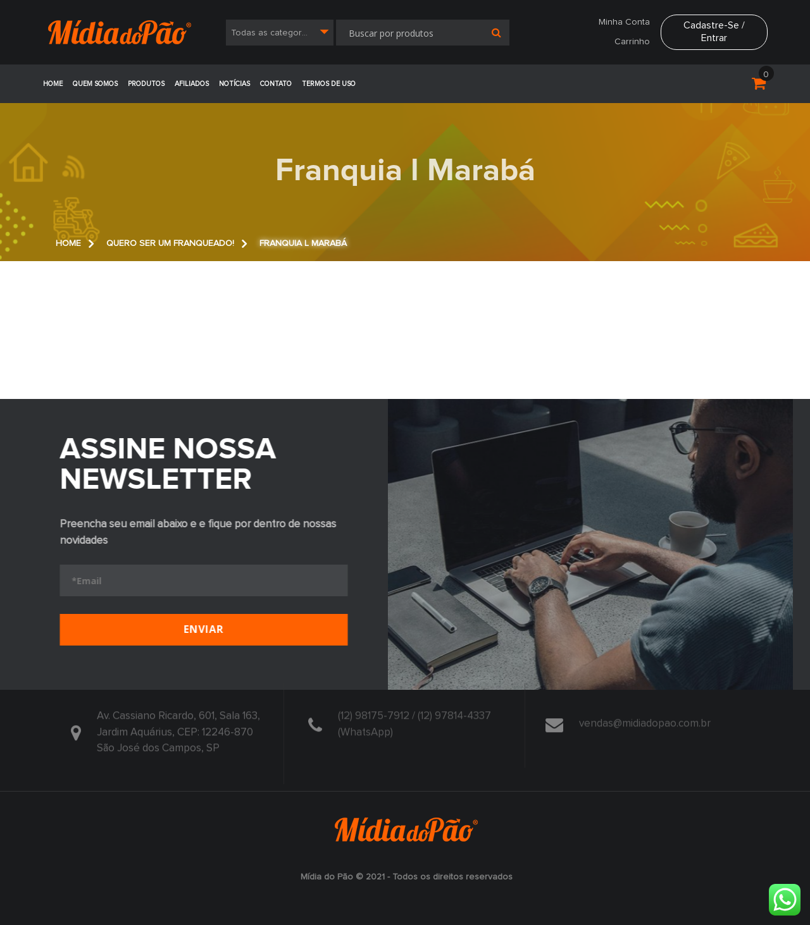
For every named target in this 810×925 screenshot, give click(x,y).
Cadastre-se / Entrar (714, 31)
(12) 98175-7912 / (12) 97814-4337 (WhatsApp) (414, 721)
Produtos (146, 83)
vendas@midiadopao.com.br (645, 720)
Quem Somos (95, 83)
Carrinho (632, 41)
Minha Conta (624, 22)
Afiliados (192, 83)
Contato (276, 83)
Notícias (234, 83)
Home (53, 83)
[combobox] (279, 33)
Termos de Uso (329, 83)
